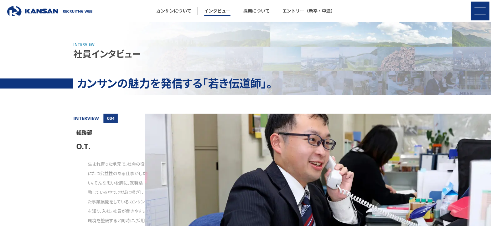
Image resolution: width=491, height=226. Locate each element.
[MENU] (480, 11)
